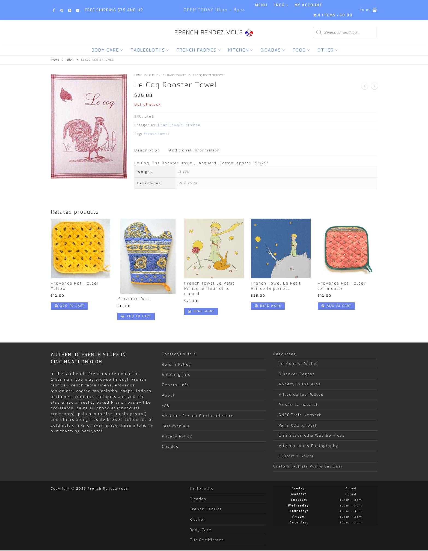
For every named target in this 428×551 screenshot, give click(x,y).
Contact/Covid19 (179, 354)
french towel (157, 134)
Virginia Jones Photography (308, 445)
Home (55, 59)
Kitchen (154, 75)
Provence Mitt (133, 298)
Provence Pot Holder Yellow (75, 286)
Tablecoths (201, 488)
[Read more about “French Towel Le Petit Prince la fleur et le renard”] (201, 311)
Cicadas (170, 446)
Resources (285, 354)
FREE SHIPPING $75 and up (114, 10)
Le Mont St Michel (298, 363)
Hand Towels (176, 75)
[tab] (147, 150)
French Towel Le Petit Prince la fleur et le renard (209, 289)
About (168, 395)
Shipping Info (176, 374)
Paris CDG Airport (298, 425)
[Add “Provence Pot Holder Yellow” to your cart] (69, 306)
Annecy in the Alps (300, 384)
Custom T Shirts (296, 456)
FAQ (166, 405)
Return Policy (176, 364)
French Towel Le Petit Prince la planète (276, 286)
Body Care (201, 530)
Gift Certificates (207, 540)
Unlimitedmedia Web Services (312, 435)
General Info (175, 385)
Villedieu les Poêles (301, 394)
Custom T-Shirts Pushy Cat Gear (308, 466)
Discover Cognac (297, 374)
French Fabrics (206, 509)
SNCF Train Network (300, 415)
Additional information (194, 150)
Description (147, 150)
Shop (70, 59)
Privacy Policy (177, 436)
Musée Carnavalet (298, 404)
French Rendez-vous (208, 32)
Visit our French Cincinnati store (198, 415)
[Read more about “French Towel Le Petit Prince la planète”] (268, 306)
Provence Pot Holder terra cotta (342, 286)
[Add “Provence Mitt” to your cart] (135, 316)
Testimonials (176, 426)
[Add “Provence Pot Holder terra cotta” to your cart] (336, 306)
